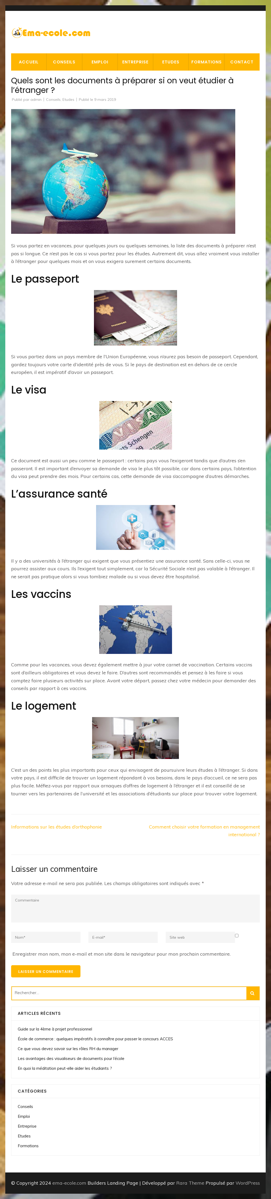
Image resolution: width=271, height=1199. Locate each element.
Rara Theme (191, 1183)
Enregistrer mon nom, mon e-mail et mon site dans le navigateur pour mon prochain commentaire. (121, 954)
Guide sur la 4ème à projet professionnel (55, 1029)
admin (36, 99)
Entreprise (135, 62)
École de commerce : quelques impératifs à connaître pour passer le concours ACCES (95, 1038)
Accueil (29, 62)
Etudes (170, 62)
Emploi (100, 62)
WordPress (248, 1183)
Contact (242, 62)
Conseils (64, 62)
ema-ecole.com (69, 1183)
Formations (206, 62)
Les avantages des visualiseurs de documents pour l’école (71, 1058)
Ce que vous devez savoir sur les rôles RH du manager (68, 1048)
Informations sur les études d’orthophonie (56, 827)
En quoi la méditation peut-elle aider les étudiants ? (65, 1068)
